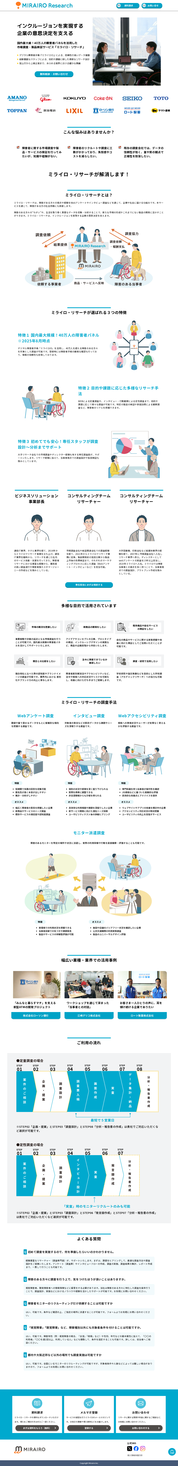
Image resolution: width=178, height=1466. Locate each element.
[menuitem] (127, 5)
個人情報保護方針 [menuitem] (135, 1455)
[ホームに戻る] (44, 5)
